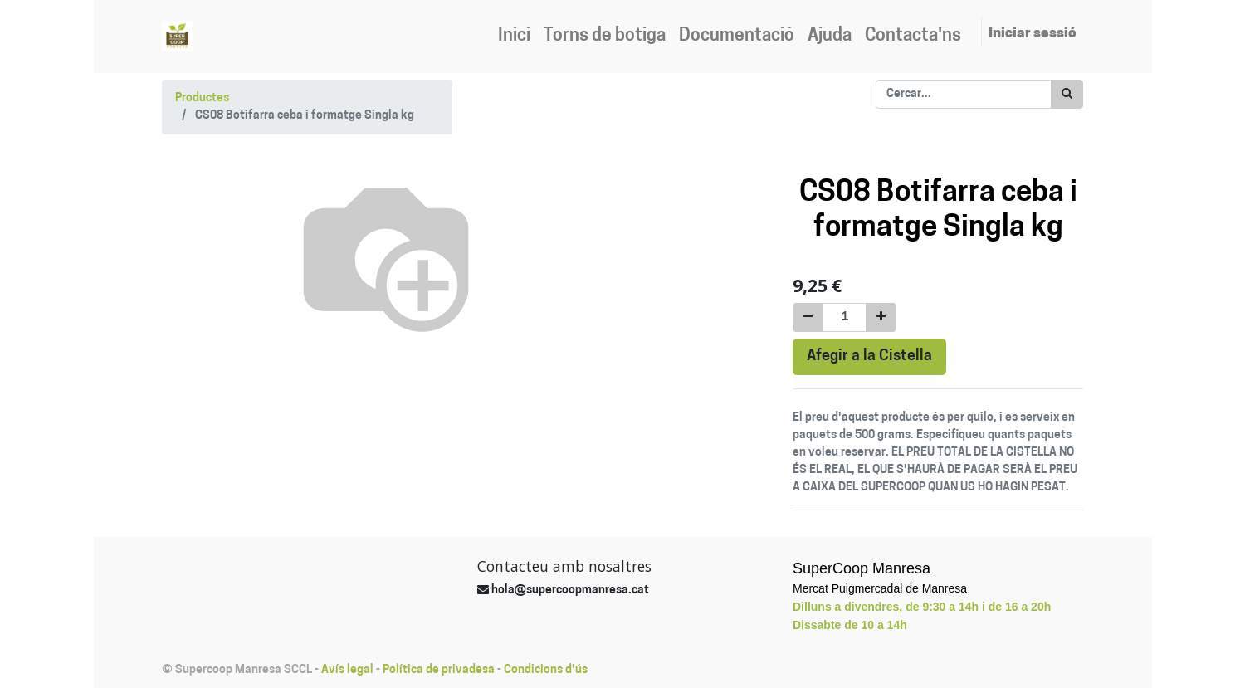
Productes (202, 98)
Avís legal (347, 670)
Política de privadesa (439, 670)
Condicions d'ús (546, 670)
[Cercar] (1067, 94)
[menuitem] (514, 36)
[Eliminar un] (808, 317)
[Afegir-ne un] (881, 317)
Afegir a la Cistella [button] (869, 356)
